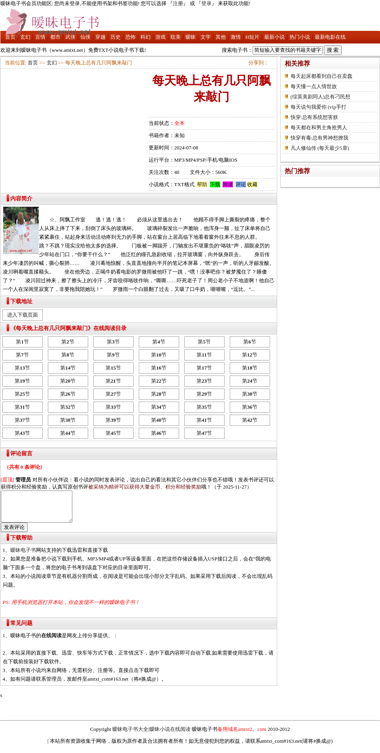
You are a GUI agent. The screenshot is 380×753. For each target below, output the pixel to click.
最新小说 (274, 37)
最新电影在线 (330, 37)
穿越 (100, 37)
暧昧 (190, 37)
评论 (241, 184)
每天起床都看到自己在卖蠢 (321, 76)
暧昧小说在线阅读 (170, 735)
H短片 (252, 37)
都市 (55, 37)
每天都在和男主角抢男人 (319, 127)
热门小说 (299, 37)
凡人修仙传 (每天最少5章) (320, 148)
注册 (178, 3)
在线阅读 (51, 641)
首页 (10, 37)
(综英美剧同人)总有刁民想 (321, 97)
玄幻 (25, 37)
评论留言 (21, 454)
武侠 (70, 37)
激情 (236, 37)
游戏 (160, 37)
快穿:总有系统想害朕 (314, 117)
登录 (206, 3)
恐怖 (130, 37)
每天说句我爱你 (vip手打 (318, 107)
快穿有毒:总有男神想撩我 (320, 138)
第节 (22, 342)
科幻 (145, 37)
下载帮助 (21, 544)
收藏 (252, 184)
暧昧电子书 (23, 556)
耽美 (175, 37)
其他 (221, 37)
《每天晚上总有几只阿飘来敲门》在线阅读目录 (68, 328)
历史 (115, 37)
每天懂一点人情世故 (314, 86)
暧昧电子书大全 (130, 735)
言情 (40, 37)
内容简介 (21, 199)
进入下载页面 (22, 315)
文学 (205, 37)
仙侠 (85, 37)
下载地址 (21, 301)
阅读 (228, 184)
